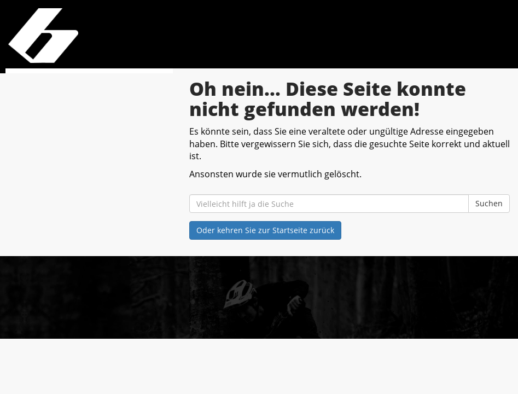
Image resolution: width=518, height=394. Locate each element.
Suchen (489, 203)
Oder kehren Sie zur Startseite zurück (265, 230)
